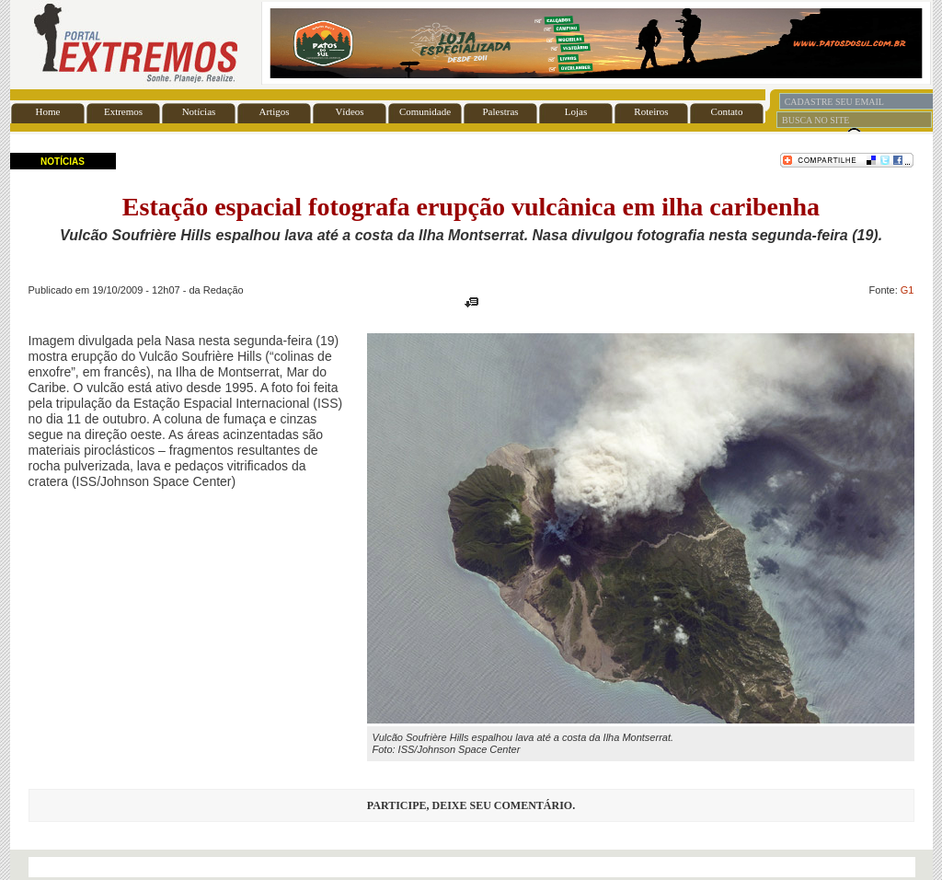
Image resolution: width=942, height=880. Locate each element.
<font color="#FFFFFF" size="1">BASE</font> (471, 43)
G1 (907, 289)
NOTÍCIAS (62, 161)
